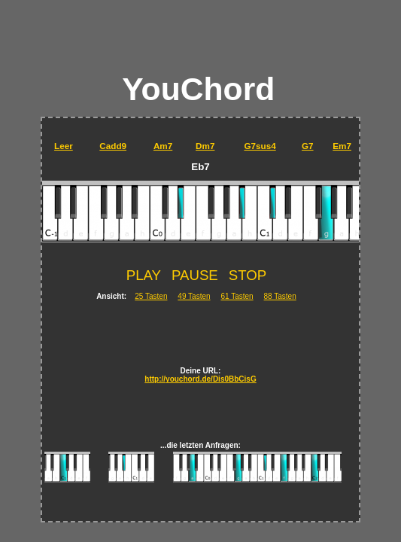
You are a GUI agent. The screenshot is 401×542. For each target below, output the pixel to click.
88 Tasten (280, 296)
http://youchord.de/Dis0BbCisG (200, 379)
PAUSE (195, 275)
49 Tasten (194, 296)
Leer (63, 146)
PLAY (143, 275)
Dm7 (205, 146)
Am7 (162, 146)
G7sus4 (259, 146)
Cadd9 (112, 146)
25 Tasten (151, 296)
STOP (247, 275)
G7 (308, 146)
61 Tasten (236, 296)
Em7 (342, 146)
